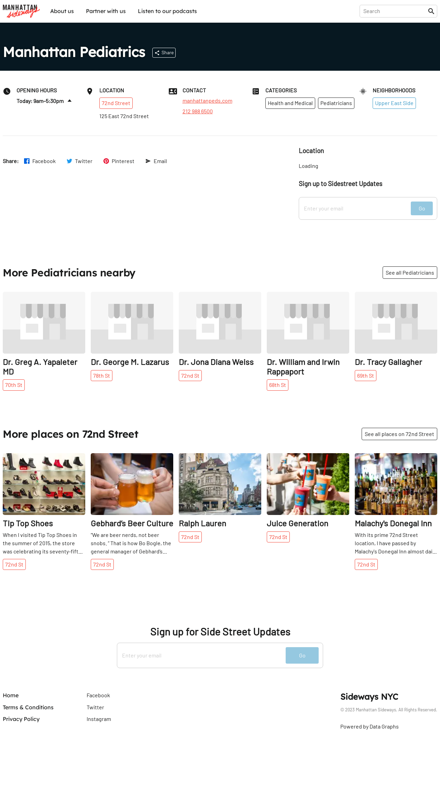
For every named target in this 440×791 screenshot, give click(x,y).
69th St (365, 375)
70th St (13, 384)
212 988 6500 (198, 111)
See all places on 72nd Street (399, 434)
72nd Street (116, 103)
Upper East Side (394, 103)
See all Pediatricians (410, 272)
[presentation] (395, 11)
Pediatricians (336, 103)
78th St (101, 375)
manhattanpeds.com (207, 101)
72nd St (190, 375)
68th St (277, 384)
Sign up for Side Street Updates (220, 632)
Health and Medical (290, 103)
